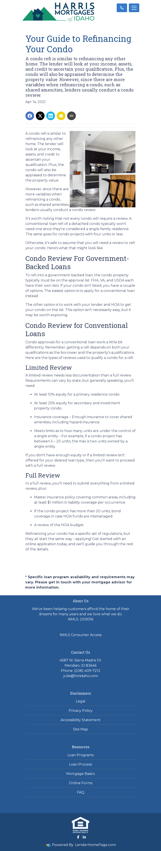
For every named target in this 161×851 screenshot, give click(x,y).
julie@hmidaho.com (80, 676)
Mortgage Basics (80, 774)
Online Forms (80, 783)
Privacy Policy (81, 711)
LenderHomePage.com (95, 845)
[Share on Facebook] (29, 115)
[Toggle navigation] (134, 7)
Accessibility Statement (81, 720)
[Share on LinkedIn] (50, 115)
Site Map (80, 729)
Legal (80, 701)
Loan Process (80, 764)
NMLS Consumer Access (80, 635)
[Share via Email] (61, 115)
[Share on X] (40, 115)
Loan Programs (80, 755)
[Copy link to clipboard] (71, 115)
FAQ (80, 792)
